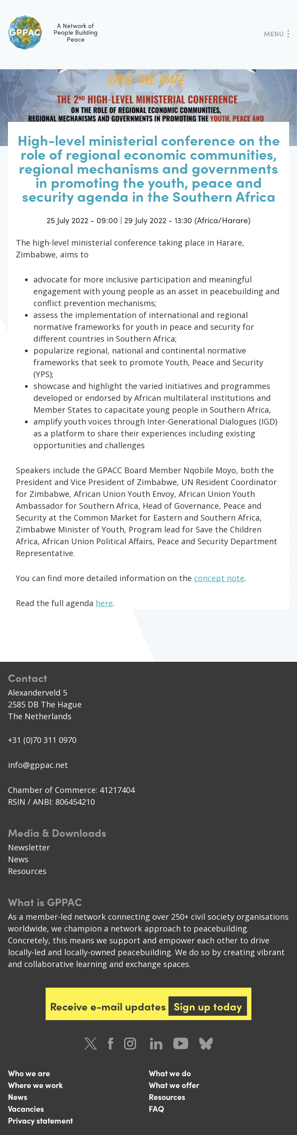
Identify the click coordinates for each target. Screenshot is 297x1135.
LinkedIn (156, 1043)
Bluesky (206, 1043)
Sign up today (208, 1006)
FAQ (156, 1108)
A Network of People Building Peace (53, 32)
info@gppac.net (38, 765)
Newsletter (29, 847)
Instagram (131, 1043)
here (104, 603)
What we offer (174, 1084)
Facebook (110, 1043)
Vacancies (26, 1108)
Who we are (29, 1072)
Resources (27, 871)
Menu (274, 34)
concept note (219, 578)
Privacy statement (40, 1120)
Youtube (180, 1043)
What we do (170, 1072)
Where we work (35, 1084)
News (18, 859)
